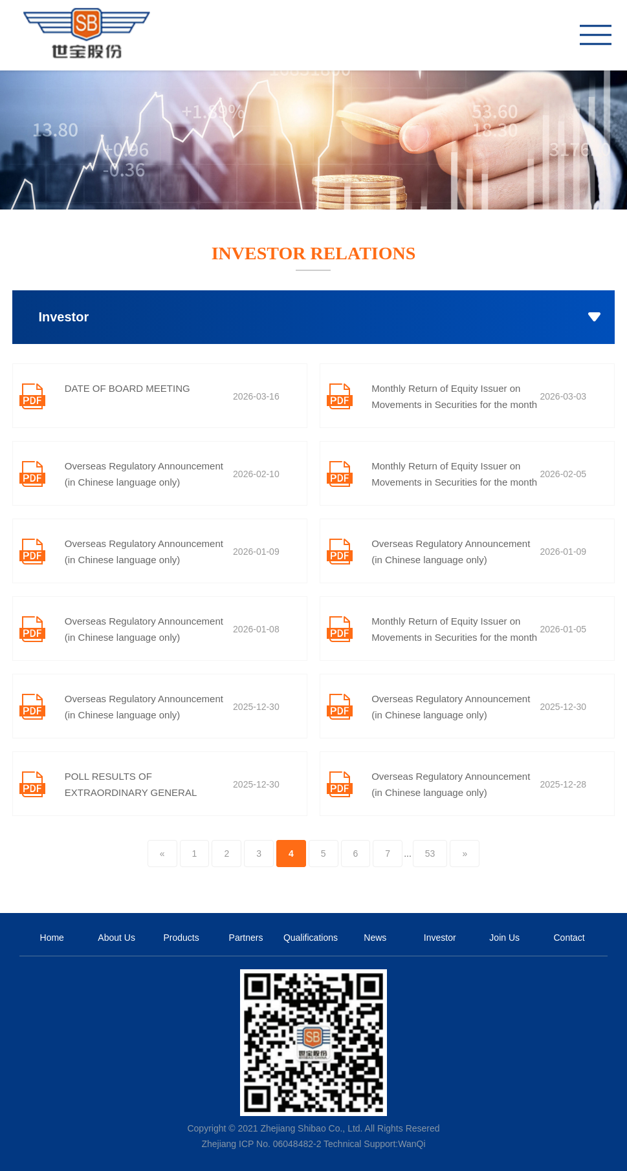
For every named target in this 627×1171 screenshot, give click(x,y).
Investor (440, 937)
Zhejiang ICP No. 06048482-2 (261, 1144)
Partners (246, 937)
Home (52, 937)
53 (430, 853)
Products (181, 937)
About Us (116, 937)
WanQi (411, 1144)
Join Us (504, 937)
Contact (568, 937)
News (375, 937)
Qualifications (310, 937)
